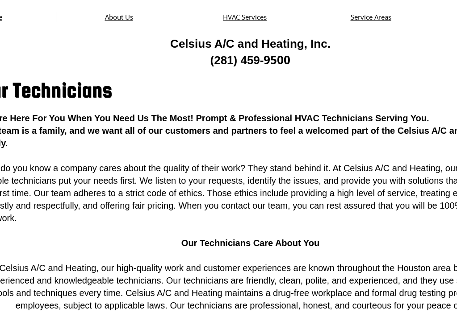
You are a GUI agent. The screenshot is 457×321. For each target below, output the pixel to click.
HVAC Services (245, 16)
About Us (119, 16)
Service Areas (371, 16)
